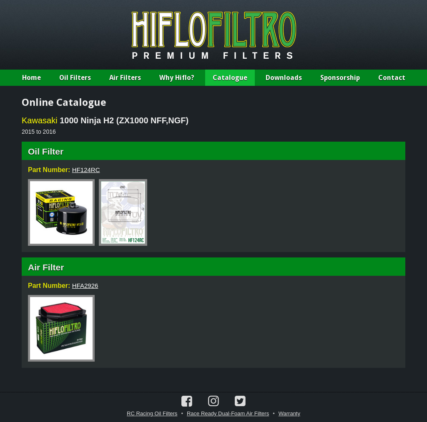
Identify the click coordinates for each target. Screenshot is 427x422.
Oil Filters (75, 78)
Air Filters (125, 78)
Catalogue (230, 78)
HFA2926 (85, 285)
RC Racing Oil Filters (152, 413)
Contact (391, 78)
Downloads (284, 78)
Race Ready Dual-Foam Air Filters (228, 413)
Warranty (289, 413)
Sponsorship (340, 78)
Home (31, 78)
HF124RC (86, 169)
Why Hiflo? (176, 78)
